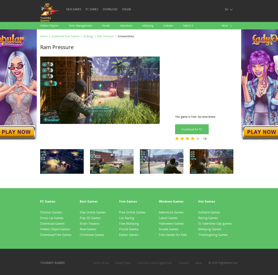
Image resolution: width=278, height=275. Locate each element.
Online (126, 9)
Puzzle (106, 25)
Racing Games (208, 218)
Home (44, 36)
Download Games (52, 223)
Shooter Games (51, 212)
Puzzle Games (129, 229)
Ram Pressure (105, 36)
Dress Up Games (52, 218)
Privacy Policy (123, 263)
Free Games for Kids (173, 235)
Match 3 (188, 25)
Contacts (183, 263)
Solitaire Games (209, 212)
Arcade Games (169, 229)
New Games (73, 9)
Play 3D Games (90, 218)
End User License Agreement (154, 263)
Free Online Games (132, 212)
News (198, 263)
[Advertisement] (206, 83)
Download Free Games (65, 36)
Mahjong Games (209, 229)
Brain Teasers (90, 223)
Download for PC (191, 129)
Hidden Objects (49, 25)
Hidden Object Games (55, 229)
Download (110, 9)
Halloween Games (171, 223)
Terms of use (101, 263)
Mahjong (147, 25)
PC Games (92, 9)
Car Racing (126, 218)
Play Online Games (93, 212)
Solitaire (168, 25)
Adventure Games (171, 212)
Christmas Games (92, 235)
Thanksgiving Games (213, 235)
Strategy (88, 36)
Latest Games (168, 218)
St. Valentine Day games (215, 223)
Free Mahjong (129, 223)
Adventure (126, 25)
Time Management (80, 25)
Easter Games (128, 235)
